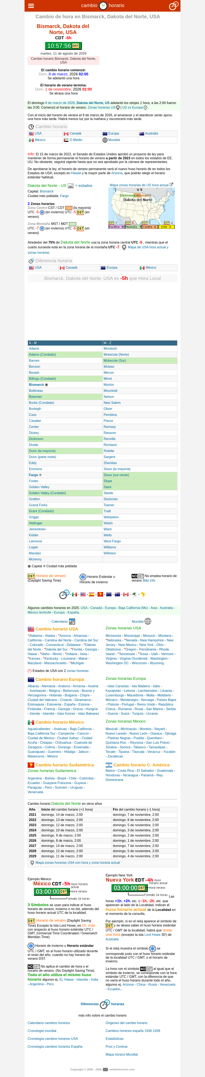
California (35, 640)
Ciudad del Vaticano (42, 700)
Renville (110, 439)
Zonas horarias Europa (126, 678)
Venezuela (35, 792)
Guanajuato (36, 752)
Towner (109, 505)
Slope (108, 481)
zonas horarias (78, 671)
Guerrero (54, 752)
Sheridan (110, 463)
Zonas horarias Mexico (126, 721)
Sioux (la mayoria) (117, 469)
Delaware (74, 645)
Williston (110, 553)
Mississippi (132, 635)
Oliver (108, 408)
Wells (108, 535)
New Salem (112, 402)
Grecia (78, 709)
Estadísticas (114, 1038)
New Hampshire (152, 640)
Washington (159, 658)
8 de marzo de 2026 (60, 103)
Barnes (34, 360)
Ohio (160, 645)
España (73, 612)
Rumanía (125, 709)
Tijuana (123, 752)
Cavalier (35, 421)
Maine (83, 658)
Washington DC (117, 663)
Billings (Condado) (42, 378)
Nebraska (114, 640)
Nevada (131, 640)
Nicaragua (130, 775)
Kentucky (51, 658)
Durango (64, 747)
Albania (33, 686)
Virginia (111, 658)
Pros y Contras (117, 1046)
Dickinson (36, 439)
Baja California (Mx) (133, 608)
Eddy (32, 463)
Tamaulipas (157, 747)
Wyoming (157, 663)
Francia (49, 709)
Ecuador (34, 783)
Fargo (64, 196)
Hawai (32, 654)
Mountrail (110, 390)
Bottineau (36, 390)
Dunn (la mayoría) (42, 451)
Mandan (35, 553)
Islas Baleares (88, 713)
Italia (156, 686)
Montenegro (129, 700)
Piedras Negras (119, 738)
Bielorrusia (71, 690)
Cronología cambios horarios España (55, 1046)
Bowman (35, 396)
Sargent (109, 457)
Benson (34, 366)
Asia (154, 608)
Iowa (83, 654)
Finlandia (34, 709)
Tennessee (127, 654)
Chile (72, 778)
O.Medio (73, 140)
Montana (164, 635)
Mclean (109, 366)
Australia (148, 133)
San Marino (154, 709)
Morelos (146, 729)
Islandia (48, 713)
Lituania (166, 690)
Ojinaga (170, 733)
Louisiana (68, 658)
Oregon (130, 649)
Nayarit (159, 729)
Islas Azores (66, 713)
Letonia (129, 690)
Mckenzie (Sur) (115, 360)
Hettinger (35, 523)
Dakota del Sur (57, 649)
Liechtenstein (147, 690)
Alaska (50, 635)
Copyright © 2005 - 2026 (86, 1069)
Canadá (72, 133)
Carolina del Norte (57, 640)
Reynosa (136, 742)
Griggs (34, 517)
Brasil (62, 778)
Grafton (34, 499)
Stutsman (111, 499)
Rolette (109, 451)
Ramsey (110, 427)
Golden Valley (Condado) (47, 493)
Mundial (111, 140)
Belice (110, 770)
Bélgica (54, 690)
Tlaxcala (138, 752)
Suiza (125, 713)
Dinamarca (83, 700)
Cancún (83, 733)
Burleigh (35, 408)
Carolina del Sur (86, 640)
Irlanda (35, 713)
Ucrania (152, 713)
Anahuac (60, 729)
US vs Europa (135, 107)
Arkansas (80, 635)
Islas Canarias (118, 686)
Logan (33, 547)
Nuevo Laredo (116, 733)
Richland (110, 445)
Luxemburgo (115, 695)
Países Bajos (166, 700)
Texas (144, 654)
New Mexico (127, 645)
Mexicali (112, 729)
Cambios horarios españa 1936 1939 (133, 1031)
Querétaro (154, 738)
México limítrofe (39, 612)
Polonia (113, 704)
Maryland (34, 663)
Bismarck (47, 191)
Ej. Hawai (66, 979)
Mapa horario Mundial (122, 1054)
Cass (32, 415)
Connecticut (55, 645)
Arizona (116, 173)
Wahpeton (111, 517)
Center (34, 427)
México (37, 140)
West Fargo (112, 541)
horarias (117, 1004)
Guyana (80, 783)
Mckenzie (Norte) (116, 354)
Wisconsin (139, 663)
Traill (107, 511)
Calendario (60, 621)
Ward (108, 529)
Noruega (147, 700)
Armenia (79, 686)
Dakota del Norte (42, 185)
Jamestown (37, 529)
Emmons (35, 469)
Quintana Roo (116, 742)
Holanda (55, 695)
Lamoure (35, 541)
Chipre (85, 695)
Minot (108, 378)
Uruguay (76, 787)
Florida (77, 649)
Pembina (110, 415)
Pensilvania (147, 649)
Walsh (108, 523)
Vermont (167, 654)
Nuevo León (138, 733)
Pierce (108, 421)
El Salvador (145, 770)
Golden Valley (39, 487)
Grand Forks (38, 505)
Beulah (34, 372)
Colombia (86, 778)
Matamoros (36, 756)
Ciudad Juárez (68, 738)
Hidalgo (69, 752)
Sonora (125, 747)
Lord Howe (152, 934)
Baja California (81, 729)
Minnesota (113, 635)
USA (35, 133)
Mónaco (111, 700)
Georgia (91, 649)
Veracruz (154, 752)
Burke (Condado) (41, 402)
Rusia (139, 709)
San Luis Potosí (157, 742)
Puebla (138, 738)
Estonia (84, 704)
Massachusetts (55, 663)
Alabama (35, 635)
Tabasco (139, 747)
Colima (50, 747)
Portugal (128, 704)
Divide (33, 445)
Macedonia (135, 695)
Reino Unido (146, 704)
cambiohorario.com (122, 1069)
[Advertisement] (143, 51)
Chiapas (46, 742)
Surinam (61, 787)
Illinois (57, 654)
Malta (150, 695)
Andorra (64, 686)
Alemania (49, 686)
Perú (48, 787)
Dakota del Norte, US (93, 103)
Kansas (34, 658)
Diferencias (90, 1004)
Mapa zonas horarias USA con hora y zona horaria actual (74, 862)
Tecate (110, 752)
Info (31, 154)
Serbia (171, 709)
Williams (110, 547)
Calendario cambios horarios (49, 1023)
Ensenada (81, 747)
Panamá (147, 775)
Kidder (33, 535)
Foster (33, 481)
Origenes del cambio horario (126, 1023)
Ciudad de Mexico (41, 738)
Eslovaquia (36, 704)
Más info (149, 580)
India (94, 979)
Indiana (71, 654)
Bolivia (50, 778)
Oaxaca (156, 733)
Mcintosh (110, 348)
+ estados (83, 185)
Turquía (137, 713)
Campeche (66, 733)
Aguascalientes (39, 729)
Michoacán (129, 729)
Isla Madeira (141, 686)
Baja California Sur (41, 733)
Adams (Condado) (42, 354)
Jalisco (83, 752)
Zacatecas (115, 756)
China (141, 984)
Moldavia (164, 695)
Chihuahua (63, 742)
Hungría (92, 709)
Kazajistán (113, 690)
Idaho (45, 654)
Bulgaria (71, 695)
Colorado (36, 645)
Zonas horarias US (101, 107)
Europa (110, 133)
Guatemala (165, 770)
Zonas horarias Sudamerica (52, 770)
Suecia (113, 713)
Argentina (35, 778)
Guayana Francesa (57, 783)
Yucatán (169, 752)
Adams (34, 348)
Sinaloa (111, 747)
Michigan (77, 663)
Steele (108, 493)
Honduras (113, 775)
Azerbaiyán (38, 690)
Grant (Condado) (41, 511)
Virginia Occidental (133, 658)
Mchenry (35, 559)
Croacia (66, 700)
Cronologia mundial (42, 1031)
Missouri (149, 635)
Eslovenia (54, 704)
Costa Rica (126, 770)
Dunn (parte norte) (42, 457)
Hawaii (76, 173)
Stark (107, 487)
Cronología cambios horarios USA (53, 1038)
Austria (93, 686)
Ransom (110, 433)
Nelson (109, 396)
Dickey (34, 433)
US (63, 185)
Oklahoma (113, 649)
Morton (109, 384)
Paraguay (35, 787)
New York (147, 645)
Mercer (109, 372)
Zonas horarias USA (123, 628)
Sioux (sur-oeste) (116, 475)
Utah (154, 654)
